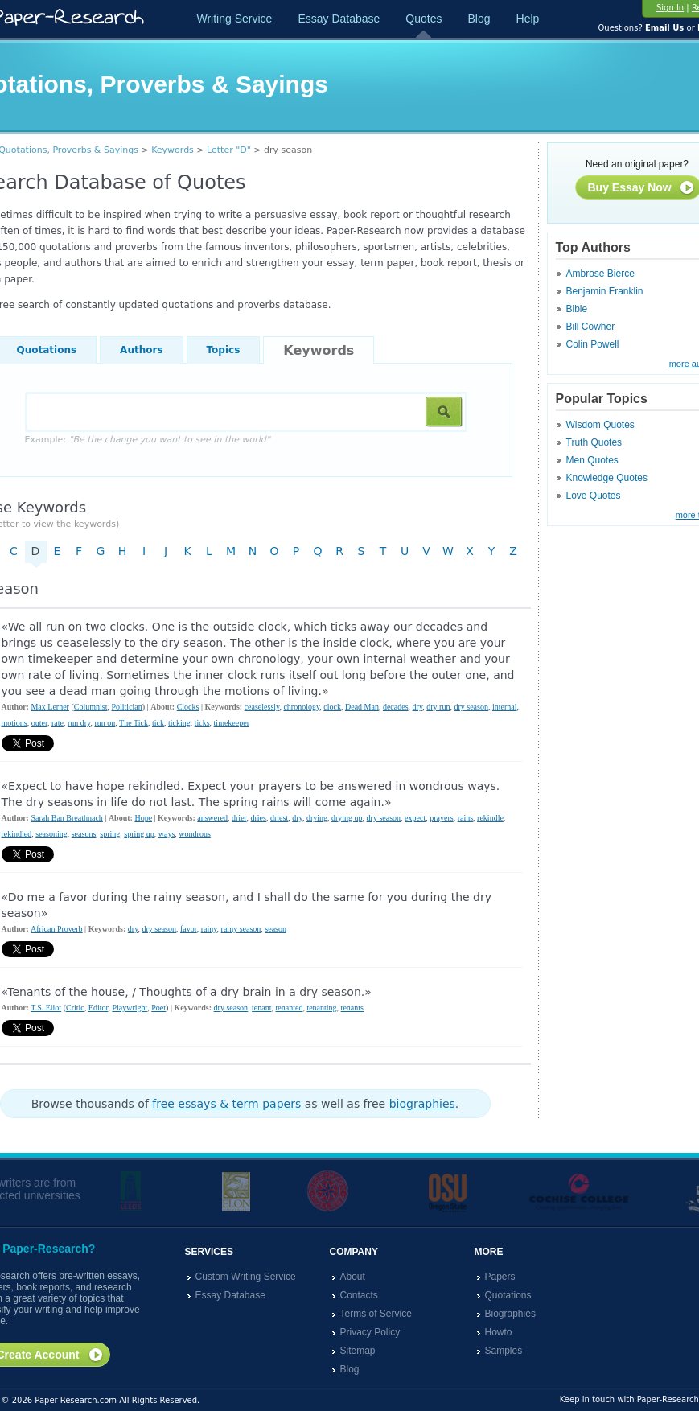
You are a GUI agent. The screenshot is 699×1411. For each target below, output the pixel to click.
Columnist (91, 706)
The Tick (133, 722)
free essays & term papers (226, 1103)
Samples (504, 1350)
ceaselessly (262, 706)
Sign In (670, 7)
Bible (577, 309)
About (352, 1276)
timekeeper (231, 722)
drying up (347, 817)
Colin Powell (592, 344)
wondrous (194, 833)
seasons (84, 833)
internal (504, 706)
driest (279, 817)
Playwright (129, 1007)
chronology (301, 706)
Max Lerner (49, 706)
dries (258, 817)
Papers (500, 1276)
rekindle (490, 817)
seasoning (51, 833)
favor (188, 928)
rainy (209, 928)
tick (158, 722)
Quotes (423, 18)
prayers (441, 817)
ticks (202, 722)
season (275, 928)
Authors (141, 350)
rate (57, 722)
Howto (498, 1332)
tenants (352, 1007)
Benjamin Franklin (604, 291)
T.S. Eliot (46, 1007)
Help (528, 18)
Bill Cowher (590, 326)
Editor (98, 1007)
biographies (422, 1103)
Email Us (664, 27)
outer (39, 722)
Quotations (508, 1295)
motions (14, 722)
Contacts (359, 1295)
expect (415, 817)
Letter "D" (229, 150)
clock (332, 706)
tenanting (321, 1007)
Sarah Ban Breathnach (66, 817)
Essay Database (339, 18)
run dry (79, 722)
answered (212, 817)
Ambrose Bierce (600, 273)
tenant (261, 1007)
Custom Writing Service (245, 1276)
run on (104, 722)
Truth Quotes (594, 442)
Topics (224, 350)
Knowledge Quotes (607, 477)
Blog (478, 18)
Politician (126, 706)
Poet (158, 1007)
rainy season (241, 928)
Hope (143, 817)
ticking (179, 722)
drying (316, 817)
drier (239, 817)
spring (110, 833)
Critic (75, 1007)
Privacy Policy (370, 1332)
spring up (139, 833)
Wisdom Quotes (600, 424)
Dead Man (362, 706)
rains (465, 817)
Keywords (172, 150)
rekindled (17, 833)
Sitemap (358, 1350)
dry (418, 706)
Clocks (188, 706)
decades (396, 706)
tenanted (289, 1007)
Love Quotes (593, 495)
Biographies (510, 1313)
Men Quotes (592, 460)
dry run (438, 706)
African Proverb (57, 928)
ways (166, 833)
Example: (147, 439)
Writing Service (235, 18)
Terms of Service (376, 1313)
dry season (471, 706)
